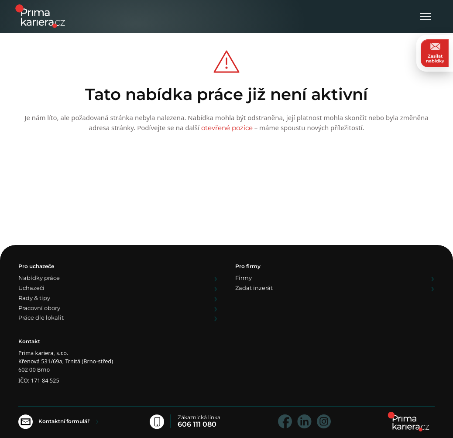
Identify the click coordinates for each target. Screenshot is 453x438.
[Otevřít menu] (425, 17)
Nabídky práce (39, 278)
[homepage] (408, 421)
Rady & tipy (34, 298)
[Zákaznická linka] (188, 421)
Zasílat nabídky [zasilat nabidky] (435, 53)
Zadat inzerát (254, 288)
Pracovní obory (39, 308)
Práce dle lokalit (41, 318)
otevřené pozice (227, 128)
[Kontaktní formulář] (58, 421)
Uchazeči (31, 288)
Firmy (243, 278)
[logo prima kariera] (40, 15)
